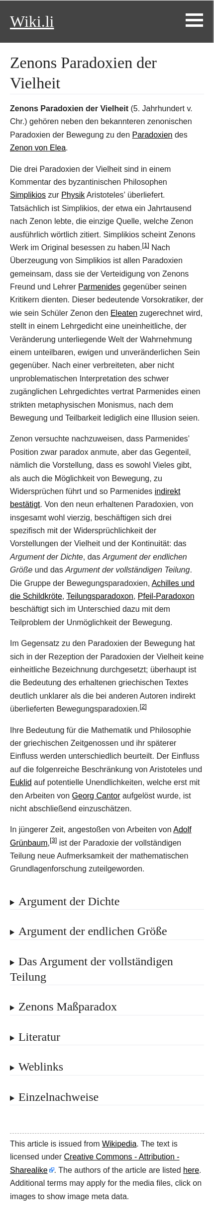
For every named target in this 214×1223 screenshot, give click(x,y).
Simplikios (28, 195)
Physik (73, 195)
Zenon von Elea (38, 148)
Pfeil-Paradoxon (166, 596)
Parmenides (99, 287)
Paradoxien (152, 135)
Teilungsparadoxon (100, 596)
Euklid (21, 782)
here (191, 1170)
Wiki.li (32, 21)
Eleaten (123, 313)
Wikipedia (119, 1144)
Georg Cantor (96, 795)
